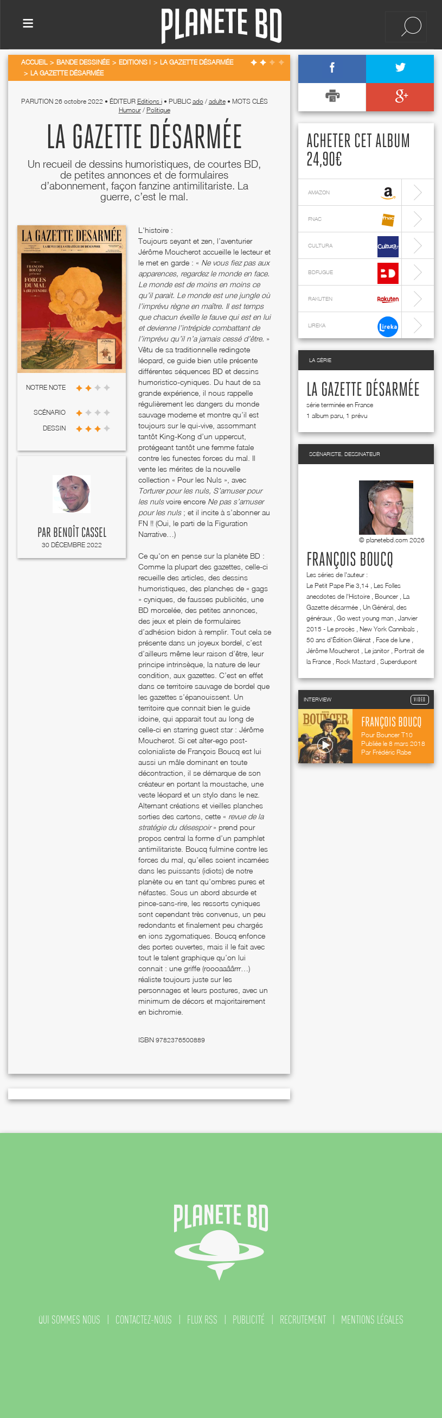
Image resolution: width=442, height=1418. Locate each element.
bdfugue (353, 273)
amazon (353, 193)
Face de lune (393, 640)
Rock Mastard (355, 661)
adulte (217, 101)
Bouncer (386, 596)
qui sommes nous (69, 1320)
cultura (353, 246)
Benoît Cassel (79, 533)
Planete (221, 26)
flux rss (202, 1320)
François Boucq (349, 560)
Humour (130, 110)
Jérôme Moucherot (333, 651)
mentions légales (372, 1320)
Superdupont (398, 661)
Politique (158, 110)
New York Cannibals (387, 629)
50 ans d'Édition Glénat (338, 640)
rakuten (353, 300)
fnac (353, 220)
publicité (249, 1320)
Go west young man (365, 618)
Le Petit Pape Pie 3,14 (337, 585)
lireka (353, 326)
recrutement (303, 1320)
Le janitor (376, 651)
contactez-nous (144, 1320)
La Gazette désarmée (363, 390)
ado (198, 101)
